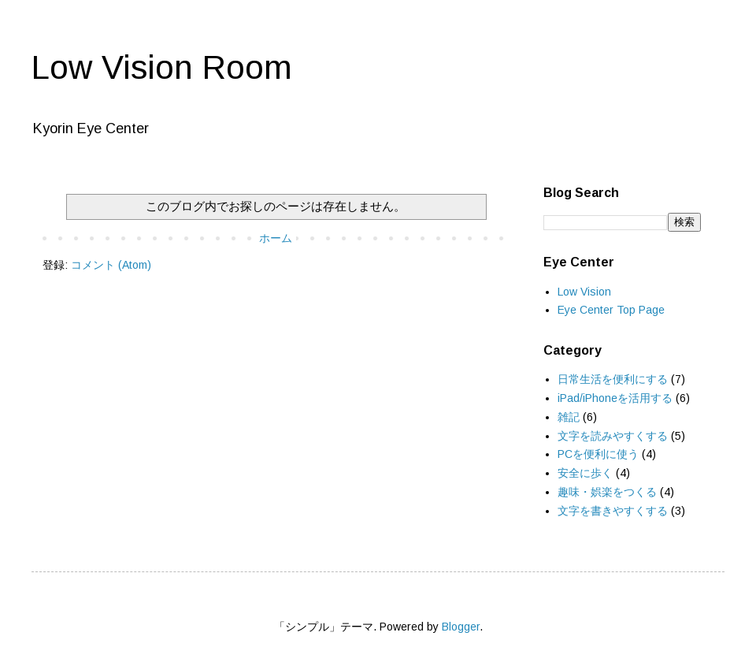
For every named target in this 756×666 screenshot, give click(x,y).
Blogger (461, 626)
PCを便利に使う (598, 454)
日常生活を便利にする (613, 379)
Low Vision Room (162, 67)
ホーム (275, 238)
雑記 (569, 417)
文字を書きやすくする (613, 510)
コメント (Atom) (111, 265)
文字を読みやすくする (613, 436)
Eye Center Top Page (611, 309)
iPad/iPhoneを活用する (615, 398)
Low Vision (584, 291)
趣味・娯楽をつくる (607, 492)
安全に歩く (585, 473)
